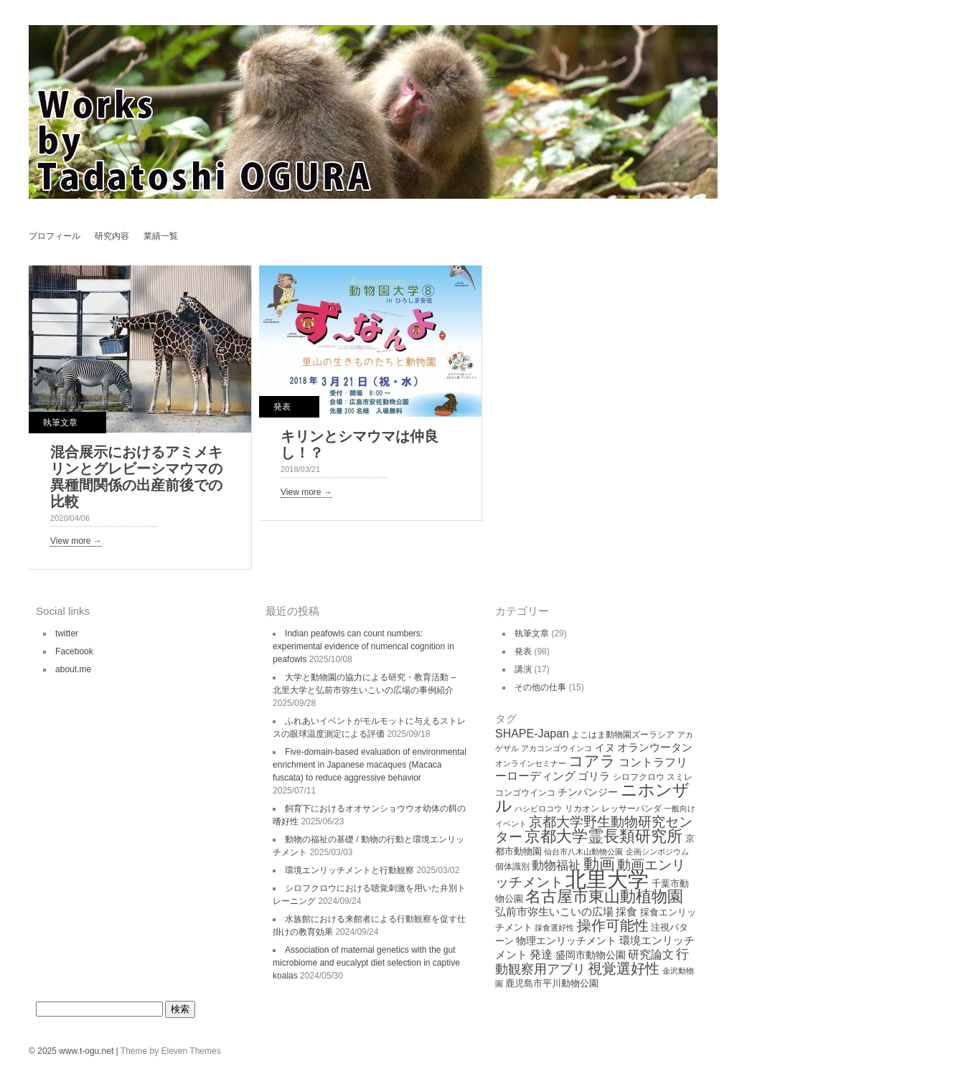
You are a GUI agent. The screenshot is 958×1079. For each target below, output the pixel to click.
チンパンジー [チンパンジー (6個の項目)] (588, 792)
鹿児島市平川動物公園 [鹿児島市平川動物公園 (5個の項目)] (551, 983)
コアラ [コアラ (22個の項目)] (592, 761)
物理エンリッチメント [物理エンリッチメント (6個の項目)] (566, 940)
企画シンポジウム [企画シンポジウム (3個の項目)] (657, 851)
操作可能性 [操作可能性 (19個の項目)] (613, 925)
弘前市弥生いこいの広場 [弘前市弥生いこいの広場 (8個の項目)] (554, 911)
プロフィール (54, 236)
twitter (66, 633)
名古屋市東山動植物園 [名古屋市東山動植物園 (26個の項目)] (604, 896)
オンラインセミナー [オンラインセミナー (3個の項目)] (530, 763)
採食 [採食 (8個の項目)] (626, 911)
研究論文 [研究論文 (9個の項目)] (651, 954)
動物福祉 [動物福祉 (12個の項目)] (556, 865)
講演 (523, 669)
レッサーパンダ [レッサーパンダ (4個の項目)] (631, 809)
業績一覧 (161, 236)
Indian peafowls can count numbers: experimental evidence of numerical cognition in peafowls (363, 646)
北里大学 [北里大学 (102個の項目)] (607, 879)
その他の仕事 (540, 687)
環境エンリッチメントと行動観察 (349, 870)
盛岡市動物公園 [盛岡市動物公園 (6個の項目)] (590, 955)
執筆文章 (60, 423)
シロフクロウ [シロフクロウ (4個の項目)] (639, 777)
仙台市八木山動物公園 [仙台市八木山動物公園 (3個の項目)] (583, 851)
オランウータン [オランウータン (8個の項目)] (654, 747)
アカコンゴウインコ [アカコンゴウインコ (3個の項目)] (556, 748)
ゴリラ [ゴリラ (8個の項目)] (594, 776)
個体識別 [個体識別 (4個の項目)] (512, 867)
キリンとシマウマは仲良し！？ (359, 444)
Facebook (74, 651)
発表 (282, 407)
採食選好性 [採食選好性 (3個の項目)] (554, 927)
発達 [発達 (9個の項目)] (541, 954)
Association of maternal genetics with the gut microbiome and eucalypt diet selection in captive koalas (366, 963)
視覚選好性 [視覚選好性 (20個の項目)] (623, 968)
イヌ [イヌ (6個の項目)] (605, 747)
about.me (73, 669)
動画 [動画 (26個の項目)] (599, 864)
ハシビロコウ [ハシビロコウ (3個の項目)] (538, 808)
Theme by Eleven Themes (171, 1051)
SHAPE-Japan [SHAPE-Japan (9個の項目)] (532, 733)
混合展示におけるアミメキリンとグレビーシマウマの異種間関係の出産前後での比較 (136, 476)
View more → (76, 541)
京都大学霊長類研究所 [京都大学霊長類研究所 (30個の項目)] (603, 836)
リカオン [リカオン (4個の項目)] (582, 809)
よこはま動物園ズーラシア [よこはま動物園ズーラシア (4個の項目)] (623, 735)
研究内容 (112, 236)
